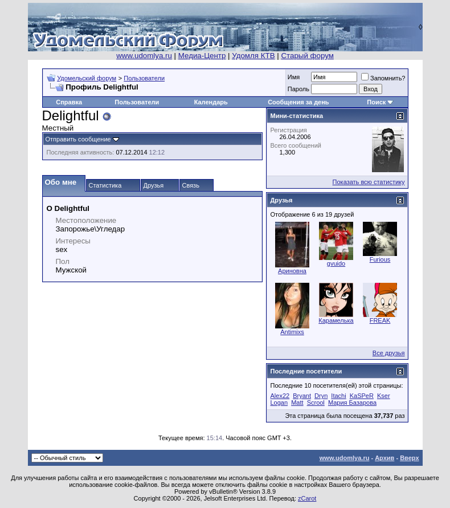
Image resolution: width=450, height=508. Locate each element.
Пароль (298, 89)
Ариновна (292, 270)
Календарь (211, 102)
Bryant (302, 395)
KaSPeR (362, 395)
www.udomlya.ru (144, 55)
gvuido (336, 263)
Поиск (376, 102)
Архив (384, 457)
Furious (380, 259)
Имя (294, 77)
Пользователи (144, 78)
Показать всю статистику (369, 181)
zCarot (307, 498)
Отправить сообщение (78, 139)
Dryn (321, 395)
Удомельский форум (86, 78)
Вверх (409, 457)
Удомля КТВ (253, 55)
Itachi (338, 395)
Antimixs (292, 331)
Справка (69, 102)
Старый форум (307, 55)
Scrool (316, 402)
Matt (297, 402)
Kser (383, 395)
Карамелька (335, 320)
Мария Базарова (352, 402)
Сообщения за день (298, 102)
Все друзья (389, 352)
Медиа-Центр (202, 55)
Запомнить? (383, 78)
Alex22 (280, 395)
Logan (279, 402)
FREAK (380, 320)
